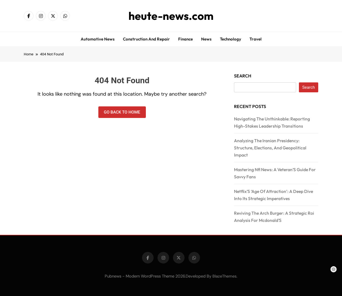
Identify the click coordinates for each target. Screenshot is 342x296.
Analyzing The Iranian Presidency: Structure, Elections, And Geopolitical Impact (270, 148)
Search (242, 76)
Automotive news (98, 39)
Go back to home (122, 112)
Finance (185, 39)
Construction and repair (146, 39)
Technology (230, 39)
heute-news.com (171, 16)
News (206, 39)
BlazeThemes (224, 276)
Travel (255, 39)
